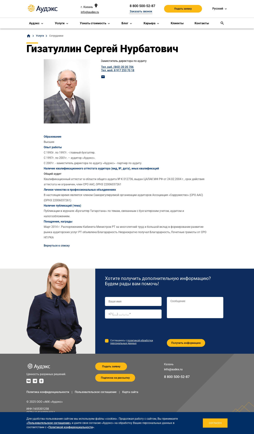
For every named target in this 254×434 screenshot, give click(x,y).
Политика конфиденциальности (47, 392)
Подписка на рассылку (115, 377)
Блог (125, 23)
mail (103, 77)
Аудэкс (34, 23)
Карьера (149, 23)
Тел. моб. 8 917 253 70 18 (117, 70)
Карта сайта (130, 392)
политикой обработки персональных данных (131, 342)
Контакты (202, 23)
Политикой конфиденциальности (71, 427)
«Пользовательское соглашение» (48, 423)
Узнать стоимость (93, 23)
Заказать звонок (141, 11)
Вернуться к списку (57, 245)
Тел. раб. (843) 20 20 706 (117, 67)
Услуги (60, 23)
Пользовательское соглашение (96, 392)
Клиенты (177, 23)
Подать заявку (183, 8)
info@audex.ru (90, 12)
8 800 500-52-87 (142, 6)
